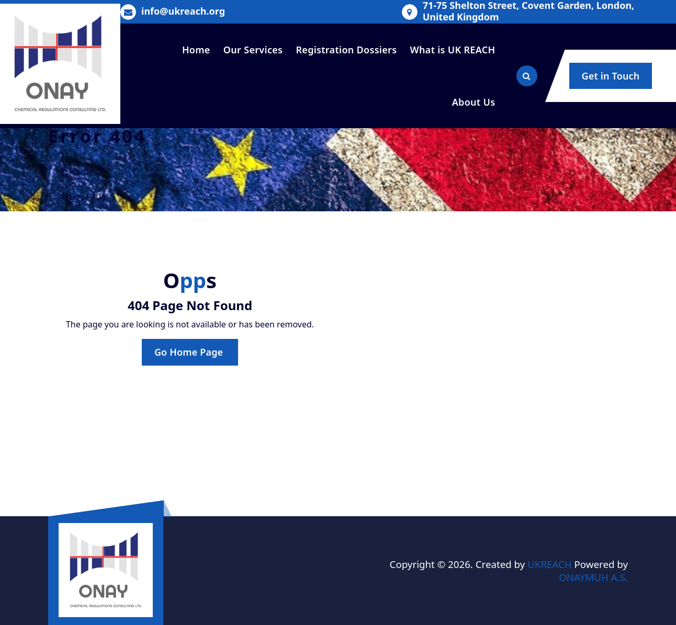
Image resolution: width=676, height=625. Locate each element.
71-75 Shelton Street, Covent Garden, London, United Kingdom (529, 11)
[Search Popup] (526, 75)
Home (196, 49)
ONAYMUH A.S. (593, 577)
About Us (473, 102)
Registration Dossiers (346, 49)
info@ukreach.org (183, 11)
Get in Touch (611, 76)
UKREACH (549, 564)
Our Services (253, 49)
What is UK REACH (452, 49)
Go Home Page (190, 352)
